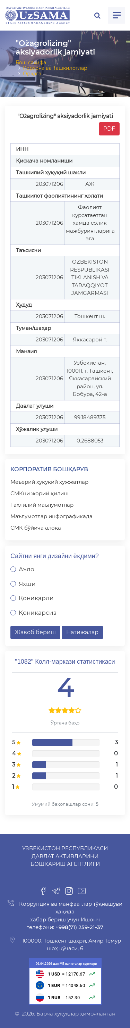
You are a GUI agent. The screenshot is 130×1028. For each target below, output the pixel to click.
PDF (109, 128)
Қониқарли (36, 598)
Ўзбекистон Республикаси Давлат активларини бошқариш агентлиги (65, 856)
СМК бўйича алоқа (35, 527)
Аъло (26, 569)
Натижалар (82, 632)
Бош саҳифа (31, 62)
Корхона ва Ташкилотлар (55, 68)
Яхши (27, 583)
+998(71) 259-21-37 (78, 927)
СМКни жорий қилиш (39, 493)
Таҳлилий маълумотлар (41, 504)
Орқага (32, 73)
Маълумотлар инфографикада (51, 516)
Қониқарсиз (38, 612)
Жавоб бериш (35, 632)
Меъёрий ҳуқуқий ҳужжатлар (49, 482)
